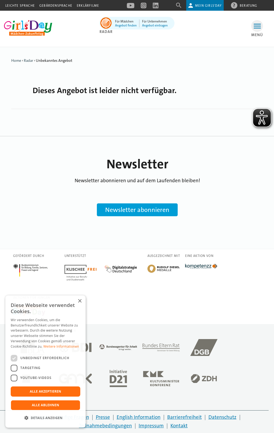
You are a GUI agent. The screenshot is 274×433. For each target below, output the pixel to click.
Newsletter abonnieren (137, 210)
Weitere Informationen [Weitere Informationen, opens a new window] (61, 346)
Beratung (248, 5)
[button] (45, 418)
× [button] (80, 301)
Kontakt (179, 425)
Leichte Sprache (20, 5)
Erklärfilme (88, 5)
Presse (103, 417)
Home (16, 60)
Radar (106, 31)
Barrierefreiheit (184, 417)
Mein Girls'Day (208, 5)
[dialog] (45, 361)
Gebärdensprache (55, 5)
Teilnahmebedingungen (105, 425)
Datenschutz (222, 417)
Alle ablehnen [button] (45, 405)
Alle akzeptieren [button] (45, 391)
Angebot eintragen (155, 25)
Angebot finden (126, 25)
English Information (139, 417)
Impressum (151, 425)
